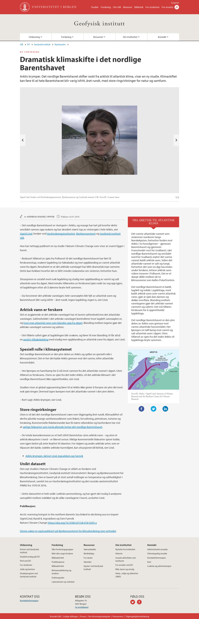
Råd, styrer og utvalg (124, 569)
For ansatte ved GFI (124, 565)
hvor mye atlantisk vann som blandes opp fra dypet (53, 323)
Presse (83, 616)
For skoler (88, 557)
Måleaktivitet (58, 557)
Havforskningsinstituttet (61, 233)
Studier (95, 7)
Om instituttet (130, 36)
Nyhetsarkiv (60, 44)
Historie (118, 553)
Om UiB (117, 7)
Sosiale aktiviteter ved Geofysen (125, 559)
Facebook (141, 409)
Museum (127, 7)
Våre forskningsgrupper (62, 549)
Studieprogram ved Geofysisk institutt (29, 575)
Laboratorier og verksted (63, 581)
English (175, 2)
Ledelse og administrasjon (159, 566)
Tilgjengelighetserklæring (137, 616)
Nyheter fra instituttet (125, 549)
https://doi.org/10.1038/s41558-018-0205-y (72, 522)
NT (28, 44)
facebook (140, 602)
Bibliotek (138, 7)
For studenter (152, 7)
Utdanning (34, 36)
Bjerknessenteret (86, 233)
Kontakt (162, 36)
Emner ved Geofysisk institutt (29, 551)
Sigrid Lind (26, 233)
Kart (149, 561)
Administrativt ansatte (157, 549)
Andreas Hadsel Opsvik (40, 216)
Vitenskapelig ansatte (157, 553)
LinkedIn (165, 409)
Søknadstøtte (90, 549)
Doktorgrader (58, 577)
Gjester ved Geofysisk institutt (93, 567)
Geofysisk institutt (99, 24)
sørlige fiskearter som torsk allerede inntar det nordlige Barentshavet (62, 427)
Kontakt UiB (55, 616)
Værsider (87, 561)
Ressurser (98, 36)
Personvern (118, 616)
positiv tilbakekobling (35, 339)
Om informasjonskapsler (99, 616)
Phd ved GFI (25, 560)
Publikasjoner (58, 561)
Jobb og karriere (27, 569)
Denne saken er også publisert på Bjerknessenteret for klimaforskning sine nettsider (68, 531)
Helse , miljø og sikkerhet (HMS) (126, 575)
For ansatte (167, 7)
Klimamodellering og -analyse (62, 572)
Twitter (153, 409)
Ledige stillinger (70, 616)
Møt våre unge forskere (62, 553)
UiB (21, 44)
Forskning (106, 7)
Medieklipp (89, 553)
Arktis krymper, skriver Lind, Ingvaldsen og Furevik (54, 456)
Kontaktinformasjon (156, 557)
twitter (133, 602)
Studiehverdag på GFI (30, 556)
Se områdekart (81, 607)
